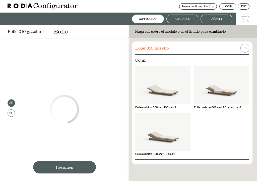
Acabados (182, 19)
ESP (243, 6)
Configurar (148, 19)
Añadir (216, 19)
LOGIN (228, 6)
